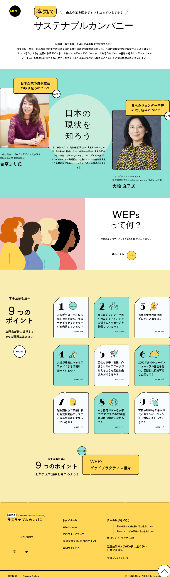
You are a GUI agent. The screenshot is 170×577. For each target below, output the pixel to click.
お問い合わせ (26, 538)
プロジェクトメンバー (118, 559)
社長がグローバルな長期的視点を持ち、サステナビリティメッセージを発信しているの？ (70, 321)
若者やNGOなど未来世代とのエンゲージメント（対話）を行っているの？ (151, 417)
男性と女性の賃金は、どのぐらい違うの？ (151, 317)
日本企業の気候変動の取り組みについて (136, 528)
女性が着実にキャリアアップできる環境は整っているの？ (70, 367)
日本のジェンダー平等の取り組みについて (136, 533)
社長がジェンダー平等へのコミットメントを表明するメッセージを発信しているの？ (111, 321)
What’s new (70, 528)
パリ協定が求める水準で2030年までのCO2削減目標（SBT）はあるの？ (111, 417)
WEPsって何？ (71, 549)
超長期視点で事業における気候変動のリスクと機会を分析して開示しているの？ (70, 417)
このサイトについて (73, 535)
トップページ (70, 522)
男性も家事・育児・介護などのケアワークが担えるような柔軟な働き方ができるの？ (111, 369)
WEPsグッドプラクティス (121, 539)
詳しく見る (118, 254)
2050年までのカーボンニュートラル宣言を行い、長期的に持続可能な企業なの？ (151, 369)
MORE (56, 94)
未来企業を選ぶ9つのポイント (80, 542)
